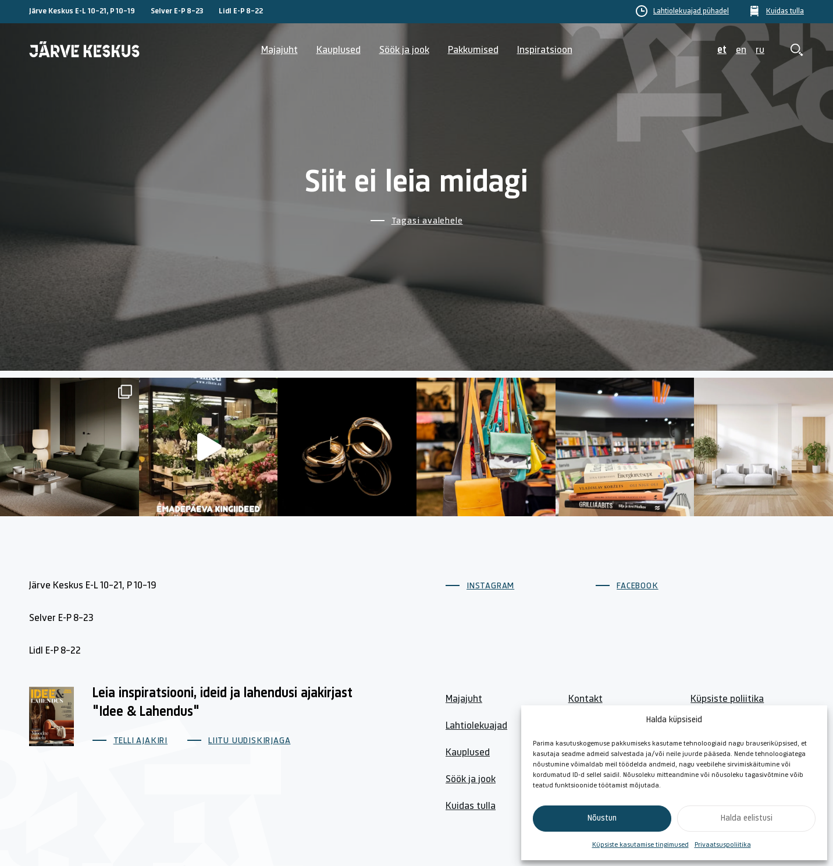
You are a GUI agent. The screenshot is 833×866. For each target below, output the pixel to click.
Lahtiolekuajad (476, 726)
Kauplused (338, 50)
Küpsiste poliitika (727, 699)
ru (760, 50)
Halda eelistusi (747, 818)
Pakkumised (473, 50)
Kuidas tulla (785, 11)
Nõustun (602, 818)
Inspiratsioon (544, 50)
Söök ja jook (404, 50)
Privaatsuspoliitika (723, 845)
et (722, 50)
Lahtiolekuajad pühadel (691, 11)
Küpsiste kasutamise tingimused (640, 845)
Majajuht (279, 50)
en (741, 50)
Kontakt (585, 699)
